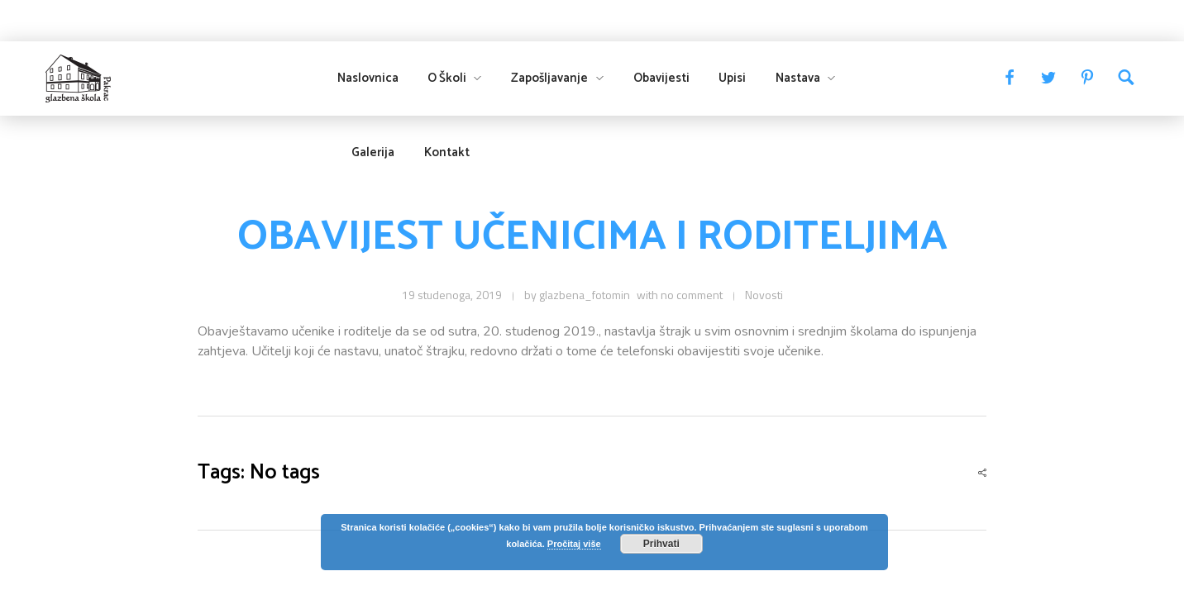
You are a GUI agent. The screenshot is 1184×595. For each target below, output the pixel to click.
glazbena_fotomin (584, 294)
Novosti (764, 294)
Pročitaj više (574, 544)
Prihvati (661, 544)
